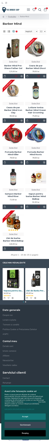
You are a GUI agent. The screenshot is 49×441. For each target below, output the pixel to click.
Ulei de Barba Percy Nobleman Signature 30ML (36, 291)
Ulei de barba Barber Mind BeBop (13, 239)
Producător (12, 17)
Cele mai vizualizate (14, 263)
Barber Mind (13, 62)
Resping (25, 433)
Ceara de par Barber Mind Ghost (36, 66)
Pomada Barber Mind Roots (35, 153)
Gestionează (25, 425)
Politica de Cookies (31, 402)
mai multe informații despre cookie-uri (19, 409)
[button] (23, 301)
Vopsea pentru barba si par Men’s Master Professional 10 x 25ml (13, 291)
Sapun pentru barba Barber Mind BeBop (36, 196)
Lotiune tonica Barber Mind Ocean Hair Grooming (36, 110)
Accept (25, 416)
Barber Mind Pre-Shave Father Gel (13, 66)
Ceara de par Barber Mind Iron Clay (13, 110)
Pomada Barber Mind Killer (13, 153)
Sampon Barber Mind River (13, 195)
